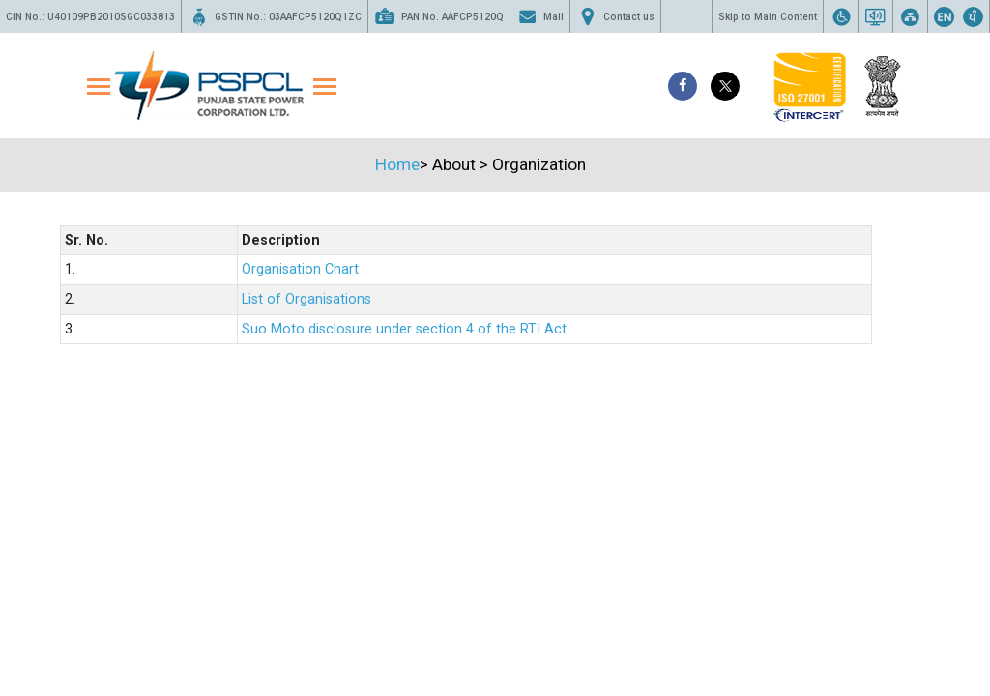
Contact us (615, 16)
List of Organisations (306, 299)
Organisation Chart (300, 269)
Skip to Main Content (767, 17)
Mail (540, 16)
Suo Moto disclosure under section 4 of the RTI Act (404, 329)
